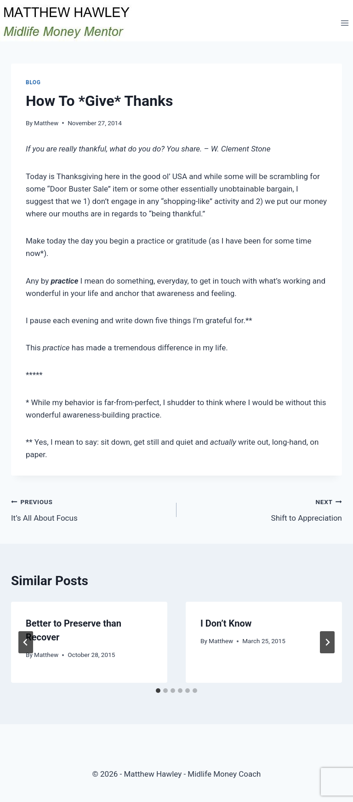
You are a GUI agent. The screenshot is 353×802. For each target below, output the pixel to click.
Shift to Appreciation (263, 509)
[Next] (327, 642)
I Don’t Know (225, 623)
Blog (33, 82)
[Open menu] (344, 23)
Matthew (46, 123)
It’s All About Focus (90, 509)
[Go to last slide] (25, 642)
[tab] (158, 690)
